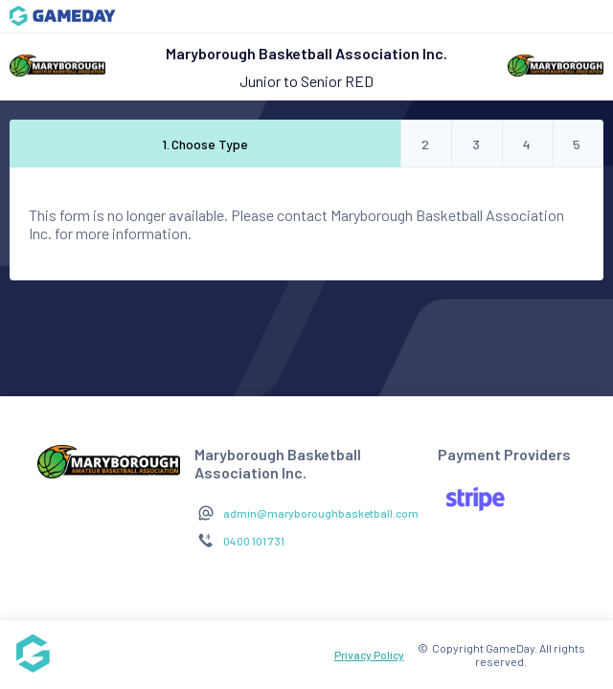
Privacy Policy (369, 654)
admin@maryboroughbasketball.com (321, 513)
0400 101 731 (253, 540)
